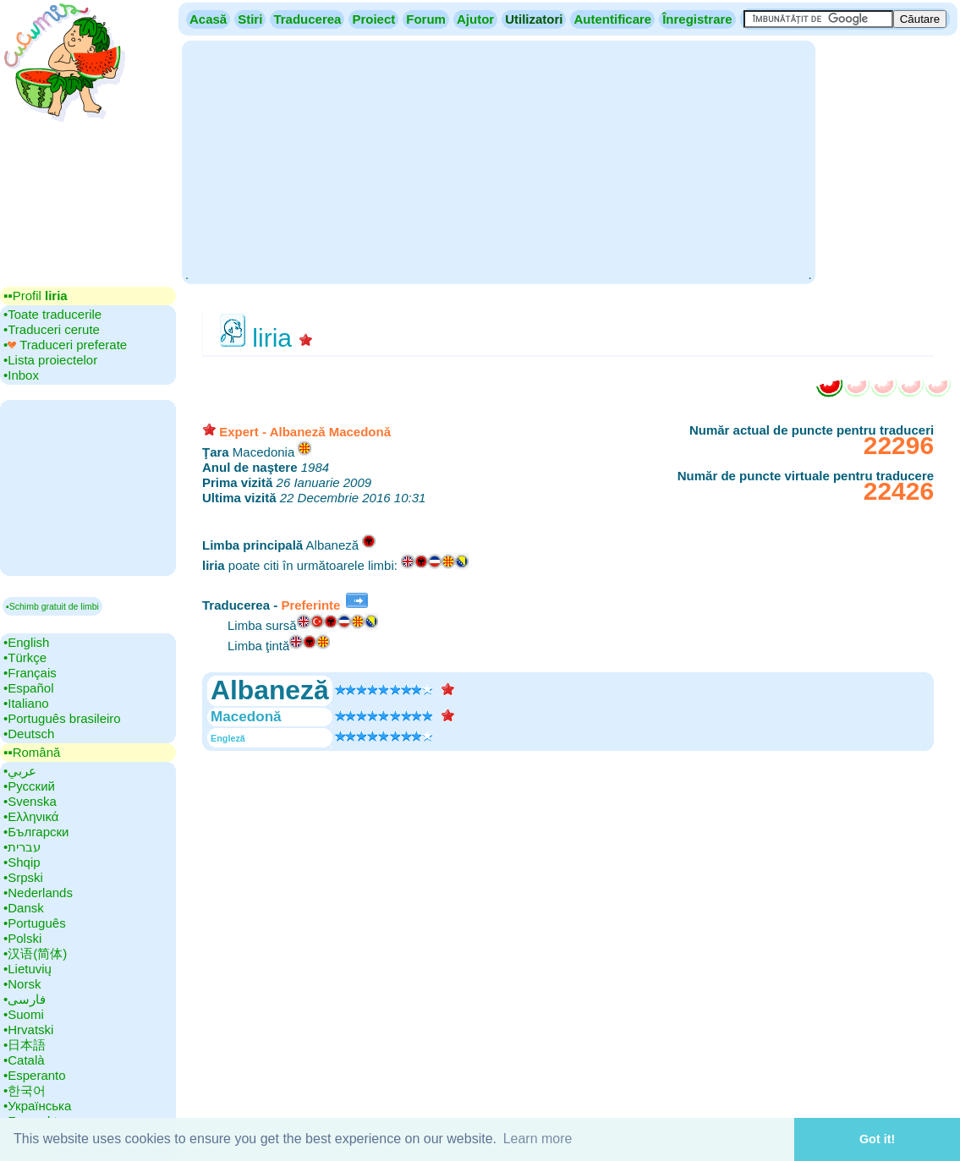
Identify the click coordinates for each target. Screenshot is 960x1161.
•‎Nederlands (38, 892)
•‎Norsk (22, 984)
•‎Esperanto (34, 1075)
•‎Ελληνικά (30, 816)
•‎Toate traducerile (52, 314)
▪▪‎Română (31, 752)
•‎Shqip (22, 862)
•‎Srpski (23, 877)
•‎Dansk (23, 908)
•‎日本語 (24, 1045)
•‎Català (24, 1060)
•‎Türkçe (25, 657)
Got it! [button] (877, 1139)
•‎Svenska (30, 801)
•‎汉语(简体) (35, 953)
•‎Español (28, 688)
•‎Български (36, 831)
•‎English (26, 642)
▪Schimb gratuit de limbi (52, 606)
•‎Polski (22, 938)
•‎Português (34, 923)
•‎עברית (22, 847)
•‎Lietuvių (27, 968)
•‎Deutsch (28, 733)
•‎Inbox (21, 375)
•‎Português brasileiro (62, 718)
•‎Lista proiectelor (50, 360)
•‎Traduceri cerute (51, 329)
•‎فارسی (24, 999)
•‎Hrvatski (28, 1029)
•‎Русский (29, 786)
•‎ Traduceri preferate (65, 344)
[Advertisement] (498, 160)
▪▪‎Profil (35, 295)
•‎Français (30, 672)
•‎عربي (19, 771)
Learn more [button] (538, 1138)
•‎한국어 (24, 1090)
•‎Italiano (26, 703)
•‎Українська (37, 1105)
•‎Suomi (23, 1014)
